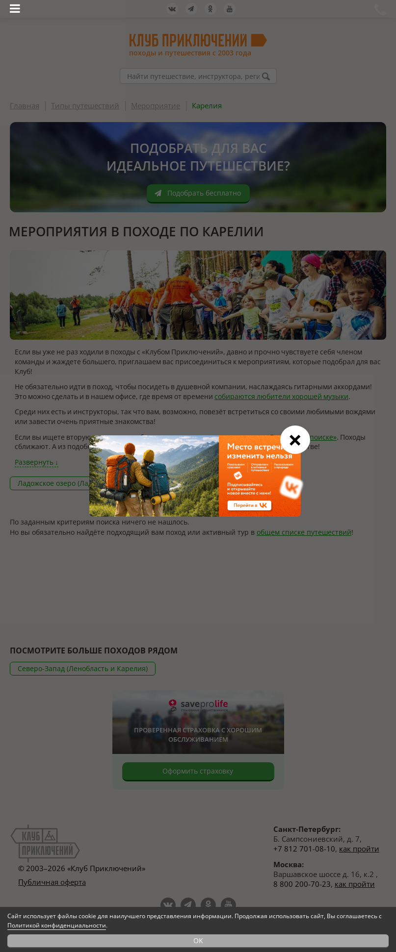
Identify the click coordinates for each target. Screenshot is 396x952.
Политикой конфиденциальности (56, 925)
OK (198, 940)
